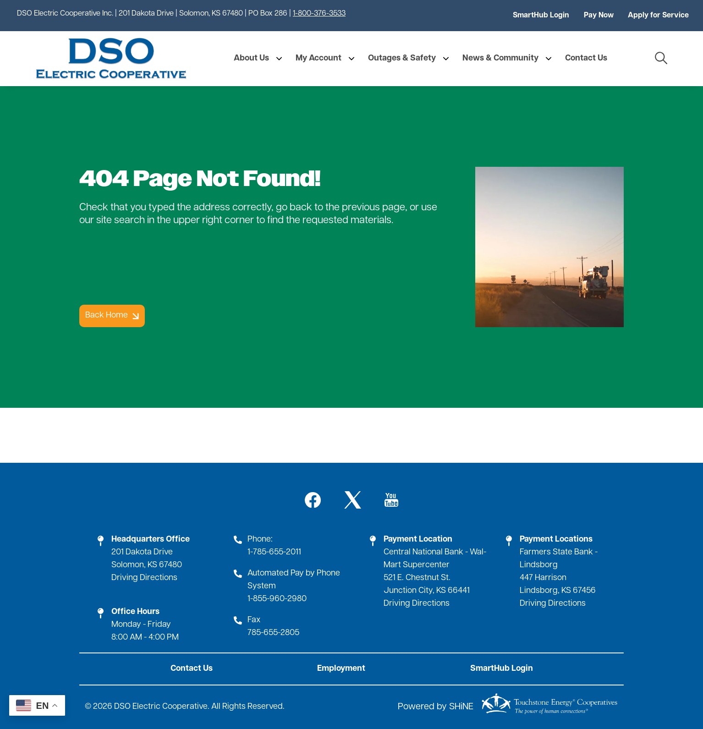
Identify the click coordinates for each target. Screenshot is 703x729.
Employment (341, 668)
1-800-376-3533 (319, 13)
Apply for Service (658, 15)
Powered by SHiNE (435, 707)
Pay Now (599, 15)
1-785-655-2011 (274, 552)
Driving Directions (144, 578)
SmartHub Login (541, 15)
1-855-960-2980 (277, 599)
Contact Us (191, 668)
